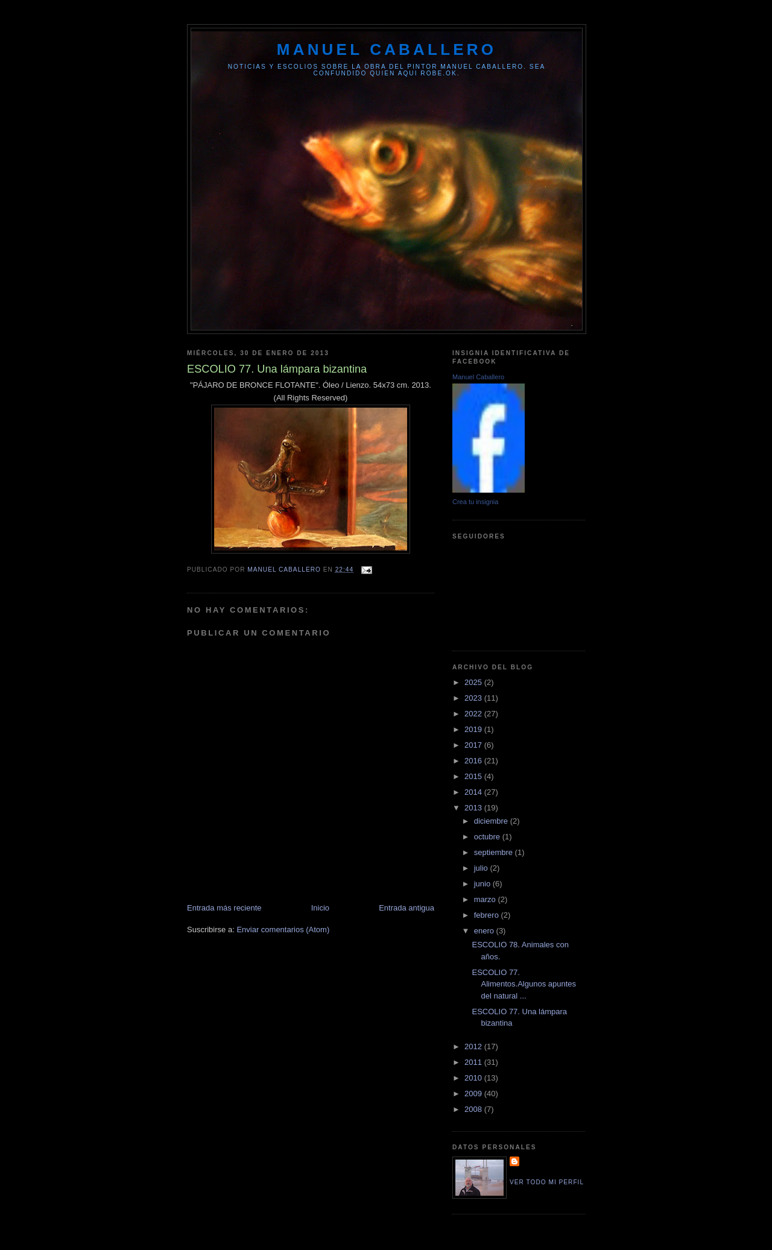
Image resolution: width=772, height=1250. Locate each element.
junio (483, 883)
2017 (474, 745)
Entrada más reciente (224, 907)
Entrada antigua (406, 907)
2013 (474, 807)
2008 (474, 1109)
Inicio (320, 907)
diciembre (492, 820)
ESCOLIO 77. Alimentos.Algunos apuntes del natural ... (524, 984)
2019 (474, 729)
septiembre (494, 852)
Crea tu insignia (475, 501)
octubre (488, 836)
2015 (474, 776)
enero (485, 930)
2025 (474, 682)
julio (482, 868)
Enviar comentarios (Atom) (282, 929)
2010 (474, 1077)
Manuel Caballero (478, 376)
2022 (474, 713)
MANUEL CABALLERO (386, 49)
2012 (474, 1046)
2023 (474, 697)
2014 (474, 792)
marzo (486, 899)
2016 (474, 760)
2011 (474, 1062)
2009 (474, 1093)
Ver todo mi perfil (547, 1182)
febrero (487, 915)
